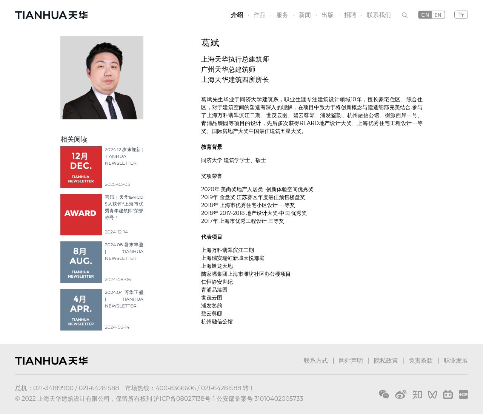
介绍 (237, 15)
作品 (260, 15)
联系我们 (379, 15)
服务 (282, 15)
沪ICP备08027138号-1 (184, 398)
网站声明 (351, 360)
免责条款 (421, 360)
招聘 (350, 15)
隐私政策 (386, 360)
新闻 (305, 15)
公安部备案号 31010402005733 (260, 398)
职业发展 (456, 360)
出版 (327, 15)
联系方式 (316, 360)
